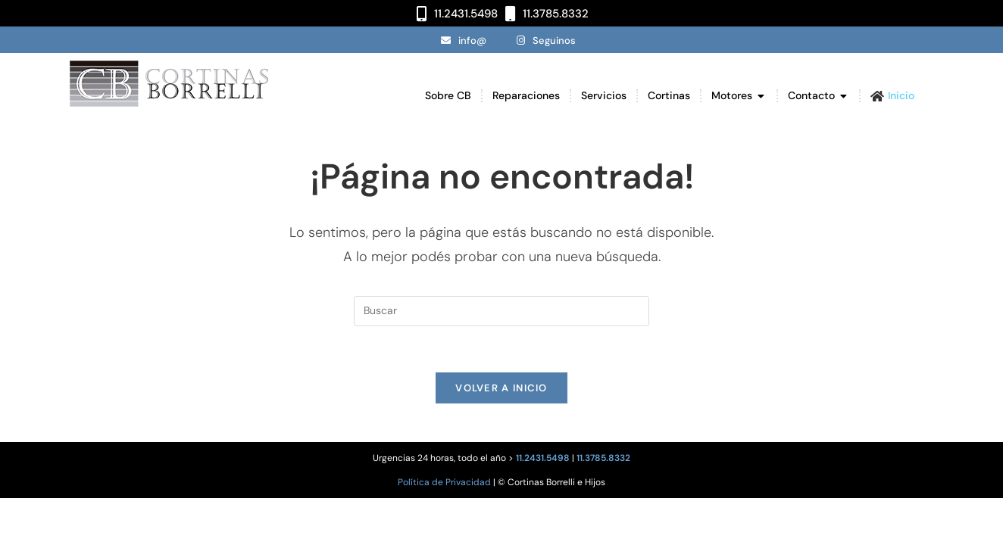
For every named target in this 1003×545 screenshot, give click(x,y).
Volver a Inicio (501, 388)
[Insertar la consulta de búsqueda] (501, 311)
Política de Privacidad (444, 482)
